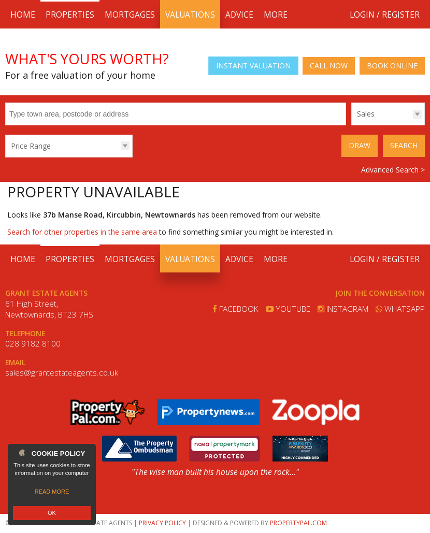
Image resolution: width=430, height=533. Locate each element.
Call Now (329, 65)
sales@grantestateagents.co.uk (61, 372)
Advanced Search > (393, 170)
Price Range (31, 146)
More (276, 14)
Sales (366, 114)
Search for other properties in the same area (82, 232)
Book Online (392, 65)
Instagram (343, 309)
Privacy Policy (162, 522)
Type (351, 124)
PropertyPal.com (298, 522)
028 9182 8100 (33, 343)
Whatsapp (400, 309)
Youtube (288, 309)
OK (52, 513)
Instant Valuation (253, 65)
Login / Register (385, 14)
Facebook (235, 309)
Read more (52, 491)
